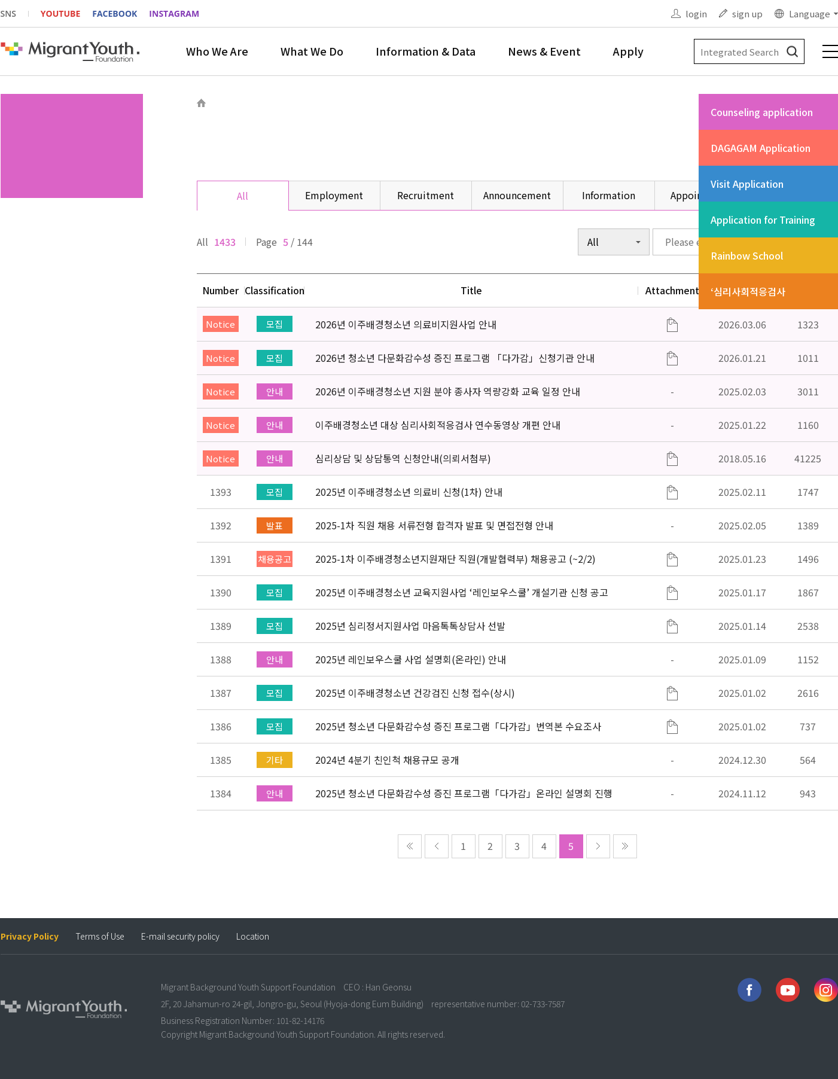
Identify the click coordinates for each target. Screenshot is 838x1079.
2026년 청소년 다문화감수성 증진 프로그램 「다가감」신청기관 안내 (455, 357)
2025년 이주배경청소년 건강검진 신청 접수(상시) (415, 692)
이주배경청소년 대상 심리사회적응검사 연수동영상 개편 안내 (437, 424)
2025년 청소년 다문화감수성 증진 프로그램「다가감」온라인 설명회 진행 (463, 793)
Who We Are (217, 51)
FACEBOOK (114, 13)
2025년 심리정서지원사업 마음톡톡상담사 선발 (410, 625)
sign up (747, 13)
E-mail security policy (180, 936)
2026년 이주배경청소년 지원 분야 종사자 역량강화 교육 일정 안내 (447, 391)
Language (809, 13)
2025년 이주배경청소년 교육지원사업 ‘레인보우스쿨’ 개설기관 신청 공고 (461, 592)
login (696, 13)
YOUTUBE (60, 13)
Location (252, 936)
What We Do (312, 51)
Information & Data (426, 51)
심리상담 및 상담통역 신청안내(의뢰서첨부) (403, 458)
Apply (628, 51)
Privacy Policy (30, 936)
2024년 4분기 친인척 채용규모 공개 (387, 759)
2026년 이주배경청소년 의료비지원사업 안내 (405, 324)
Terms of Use (99, 936)
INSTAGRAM (174, 13)
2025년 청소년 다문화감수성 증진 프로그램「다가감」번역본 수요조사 (458, 726)
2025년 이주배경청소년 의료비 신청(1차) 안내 (408, 491)
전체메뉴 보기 (830, 51)
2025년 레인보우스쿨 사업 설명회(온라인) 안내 (410, 659)
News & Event (544, 51)
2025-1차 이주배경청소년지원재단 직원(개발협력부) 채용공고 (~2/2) (455, 558)
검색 (792, 51)
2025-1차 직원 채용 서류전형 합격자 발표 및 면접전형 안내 (434, 525)
